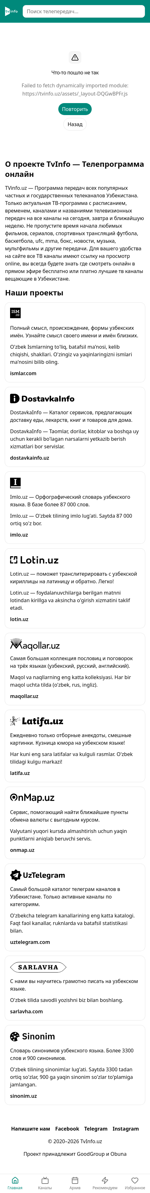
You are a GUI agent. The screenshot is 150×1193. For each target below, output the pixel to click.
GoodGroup (91, 1153)
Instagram (125, 1128)
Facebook (67, 1128)
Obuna (119, 1153)
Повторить (75, 109)
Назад (74, 124)
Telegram (95, 1128)
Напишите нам (30, 1128)
